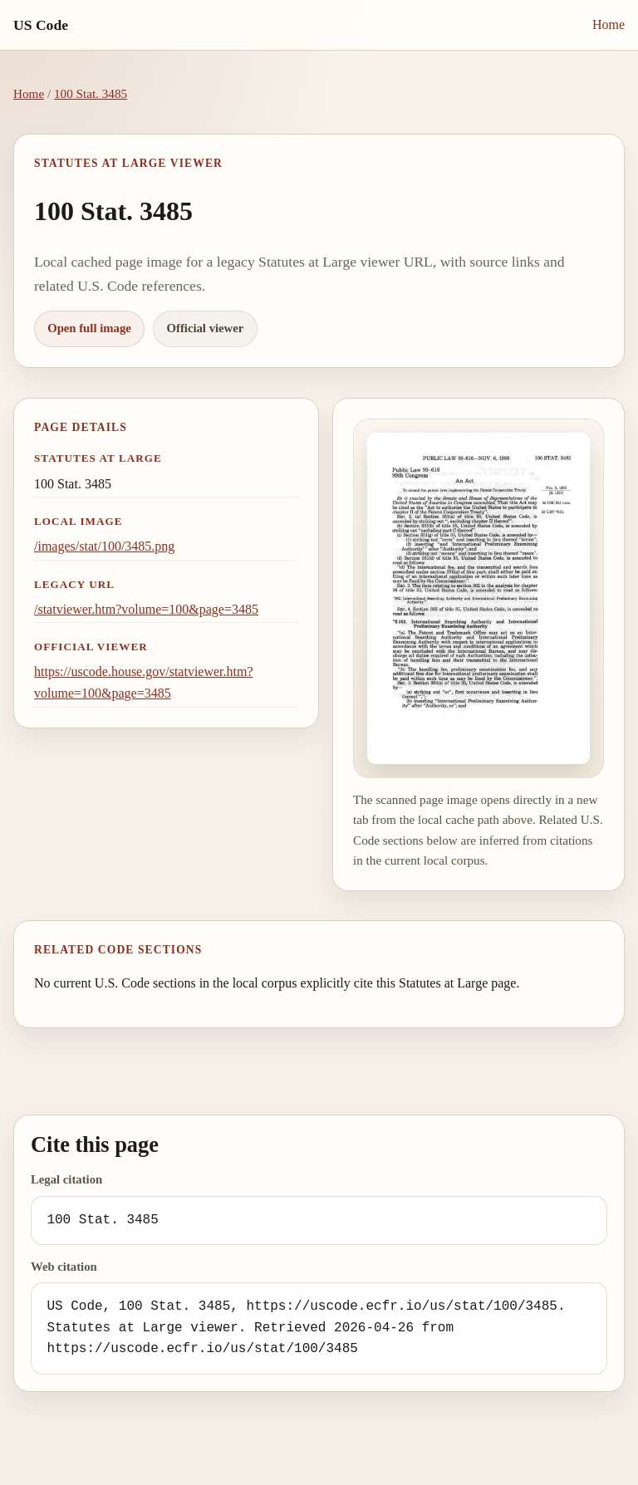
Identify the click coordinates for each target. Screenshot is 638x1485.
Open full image (89, 328)
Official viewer (205, 328)
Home (608, 24)
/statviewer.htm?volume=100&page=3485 (146, 609)
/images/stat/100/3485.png (104, 546)
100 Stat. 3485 (90, 93)
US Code (40, 25)
